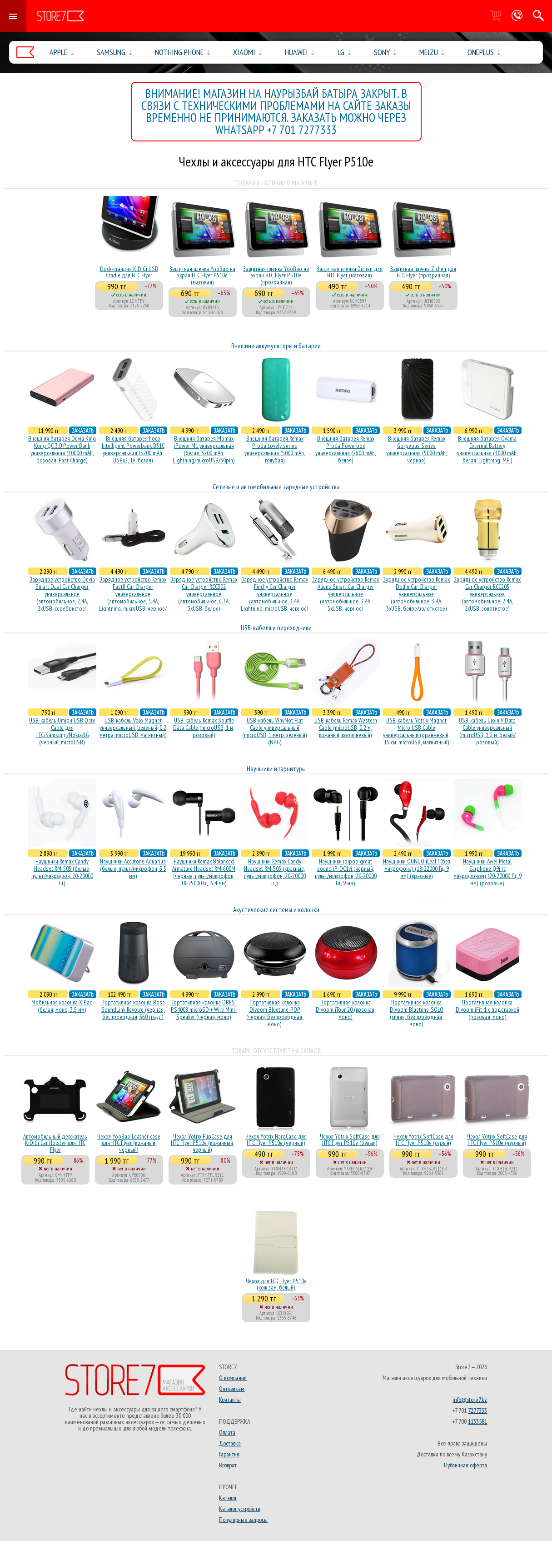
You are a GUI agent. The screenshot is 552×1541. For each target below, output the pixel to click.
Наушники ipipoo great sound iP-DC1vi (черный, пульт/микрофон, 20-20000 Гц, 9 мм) (346, 872)
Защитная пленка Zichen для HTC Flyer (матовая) (350, 272)
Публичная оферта (465, 1465)
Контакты (230, 1399)
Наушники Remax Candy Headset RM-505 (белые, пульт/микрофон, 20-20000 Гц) (62, 872)
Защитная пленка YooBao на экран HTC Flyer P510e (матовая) (202, 275)
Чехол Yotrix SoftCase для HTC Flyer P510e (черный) (497, 1139)
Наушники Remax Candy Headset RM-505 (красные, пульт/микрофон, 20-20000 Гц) (275, 872)
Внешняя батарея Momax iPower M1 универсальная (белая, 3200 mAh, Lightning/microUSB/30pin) (204, 449)
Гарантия (229, 1454)
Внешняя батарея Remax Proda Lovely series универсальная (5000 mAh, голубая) (274, 449)
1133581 (477, 1421)
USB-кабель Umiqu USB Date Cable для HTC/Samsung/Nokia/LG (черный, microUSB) (62, 731)
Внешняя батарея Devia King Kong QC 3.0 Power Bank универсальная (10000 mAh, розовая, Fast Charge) (62, 449)
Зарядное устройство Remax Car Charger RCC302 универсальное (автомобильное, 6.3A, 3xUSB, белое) (203, 593)
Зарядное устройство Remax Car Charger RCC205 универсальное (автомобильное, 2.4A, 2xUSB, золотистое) (487, 593)
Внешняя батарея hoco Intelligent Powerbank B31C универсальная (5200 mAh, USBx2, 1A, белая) (133, 449)
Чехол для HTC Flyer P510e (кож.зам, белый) (276, 1284)
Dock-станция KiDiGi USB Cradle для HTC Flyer (129, 272)
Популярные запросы (243, 1520)
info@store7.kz (470, 1399)
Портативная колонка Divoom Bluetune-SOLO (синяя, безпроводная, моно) (416, 1013)
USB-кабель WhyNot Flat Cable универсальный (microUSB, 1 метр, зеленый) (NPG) (274, 731)
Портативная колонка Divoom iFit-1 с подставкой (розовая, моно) (487, 1009)
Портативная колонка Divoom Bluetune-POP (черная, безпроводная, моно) (274, 1013)
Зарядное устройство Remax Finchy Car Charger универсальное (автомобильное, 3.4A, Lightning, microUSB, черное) (274, 593)
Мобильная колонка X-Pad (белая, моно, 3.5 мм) (62, 1006)
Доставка (230, 1443)
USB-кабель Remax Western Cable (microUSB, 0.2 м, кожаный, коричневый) (345, 727)
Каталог (228, 1498)
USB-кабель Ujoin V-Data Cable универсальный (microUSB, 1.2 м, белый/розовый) (487, 731)
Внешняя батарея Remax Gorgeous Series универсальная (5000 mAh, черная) (416, 449)
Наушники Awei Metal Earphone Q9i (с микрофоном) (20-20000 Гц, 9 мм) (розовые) (487, 872)
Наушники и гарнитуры (276, 768)
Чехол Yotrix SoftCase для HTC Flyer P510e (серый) (423, 1139)
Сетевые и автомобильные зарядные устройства (276, 486)
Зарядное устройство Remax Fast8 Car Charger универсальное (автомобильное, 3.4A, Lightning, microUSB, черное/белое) (133, 597)
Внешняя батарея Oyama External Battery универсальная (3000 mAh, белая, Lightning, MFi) (487, 449)
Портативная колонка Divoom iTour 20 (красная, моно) (346, 1009)
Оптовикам (231, 1389)
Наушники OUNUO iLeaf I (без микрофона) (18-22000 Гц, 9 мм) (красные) (416, 868)
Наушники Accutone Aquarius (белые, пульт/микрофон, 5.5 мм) (133, 868)
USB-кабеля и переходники (276, 627)
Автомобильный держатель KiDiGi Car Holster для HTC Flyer (55, 1143)
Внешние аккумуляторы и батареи (276, 345)
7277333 (477, 1410)
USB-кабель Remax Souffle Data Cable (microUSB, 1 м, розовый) (203, 727)
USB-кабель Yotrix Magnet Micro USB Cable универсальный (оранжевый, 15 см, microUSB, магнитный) (416, 731)
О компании (233, 1378)
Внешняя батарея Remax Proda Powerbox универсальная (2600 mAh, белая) (345, 449)
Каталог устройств (239, 1509)
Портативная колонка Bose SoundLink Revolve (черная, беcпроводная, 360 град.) (133, 1009)
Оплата (227, 1432)
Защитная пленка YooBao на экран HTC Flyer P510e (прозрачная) (276, 275)
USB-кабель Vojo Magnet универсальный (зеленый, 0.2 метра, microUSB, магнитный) (133, 727)
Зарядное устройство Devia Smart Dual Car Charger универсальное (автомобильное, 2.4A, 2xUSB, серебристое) (62, 593)
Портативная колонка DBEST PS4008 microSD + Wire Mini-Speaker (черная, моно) (203, 1009)
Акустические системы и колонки (276, 909)
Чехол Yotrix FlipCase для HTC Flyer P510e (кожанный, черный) (202, 1143)
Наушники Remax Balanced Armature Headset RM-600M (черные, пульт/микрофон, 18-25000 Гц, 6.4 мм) (203, 872)
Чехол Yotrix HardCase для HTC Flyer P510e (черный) (276, 1139)
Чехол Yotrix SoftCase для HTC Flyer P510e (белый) (350, 1139)
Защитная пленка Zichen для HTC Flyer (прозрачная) (423, 272)
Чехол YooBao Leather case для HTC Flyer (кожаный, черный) (128, 1143)
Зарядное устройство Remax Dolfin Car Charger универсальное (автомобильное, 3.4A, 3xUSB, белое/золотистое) (416, 593)
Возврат (228, 1465)
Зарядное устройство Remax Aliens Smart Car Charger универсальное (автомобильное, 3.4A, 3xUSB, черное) (345, 593)
